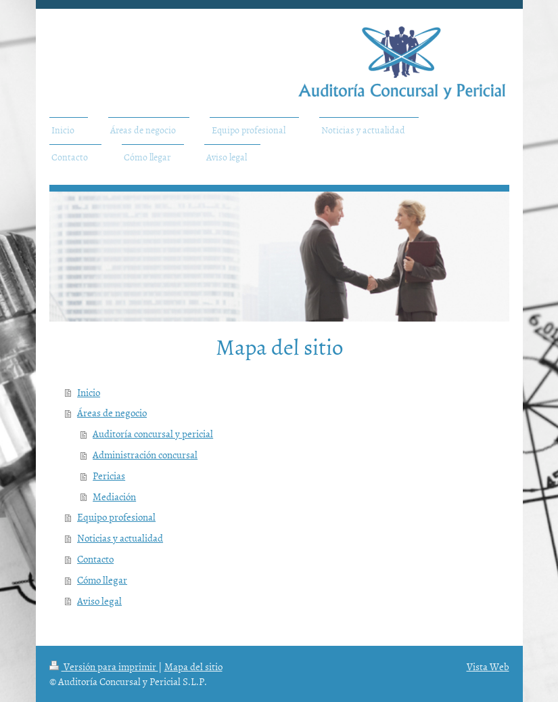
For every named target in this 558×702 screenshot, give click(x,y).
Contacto (95, 559)
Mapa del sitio (193, 666)
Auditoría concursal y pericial (153, 433)
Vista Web (488, 666)
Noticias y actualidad (120, 538)
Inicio (88, 392)
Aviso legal (99, 601)
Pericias (109, 475)
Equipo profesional (116, 517)
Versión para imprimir (103, 666)
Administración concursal (145, 454)
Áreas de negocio (112, 412)
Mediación (114, 496)
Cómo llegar (102, 580)
